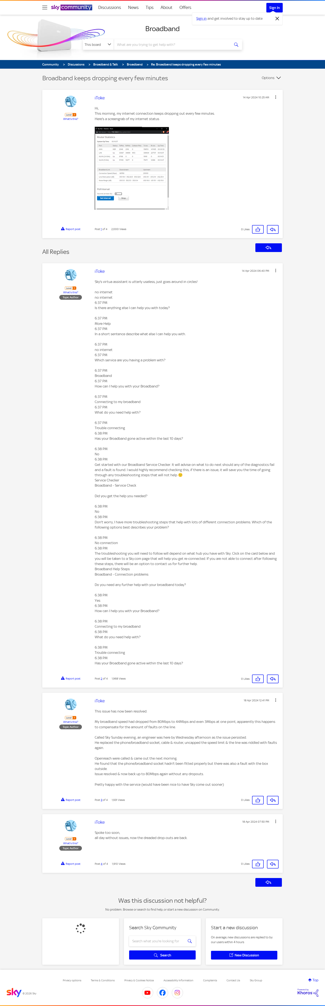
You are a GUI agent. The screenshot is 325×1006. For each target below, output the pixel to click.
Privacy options (72, 980)
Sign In (274, 8)
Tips (150, 7)
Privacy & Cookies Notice (139, 980)
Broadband (162, 28)
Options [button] (268, 78)
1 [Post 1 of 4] (101, 229)
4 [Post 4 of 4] (101, 863)
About (166, 7)
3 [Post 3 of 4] (101, 799)
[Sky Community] (71, 7)
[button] (276, 97)
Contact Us (233, 980)
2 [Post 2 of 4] (101, 678)
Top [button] (315, 980)
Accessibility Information (178, 980)
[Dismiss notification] (277, 18)
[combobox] (171, 44)
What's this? (70, 119)
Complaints (210, 980)
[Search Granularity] (98, 44)
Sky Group (256, 980)
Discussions (109, 7)
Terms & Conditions (103, 980)
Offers (185, 7)
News (133, 7)
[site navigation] (44, 7)
